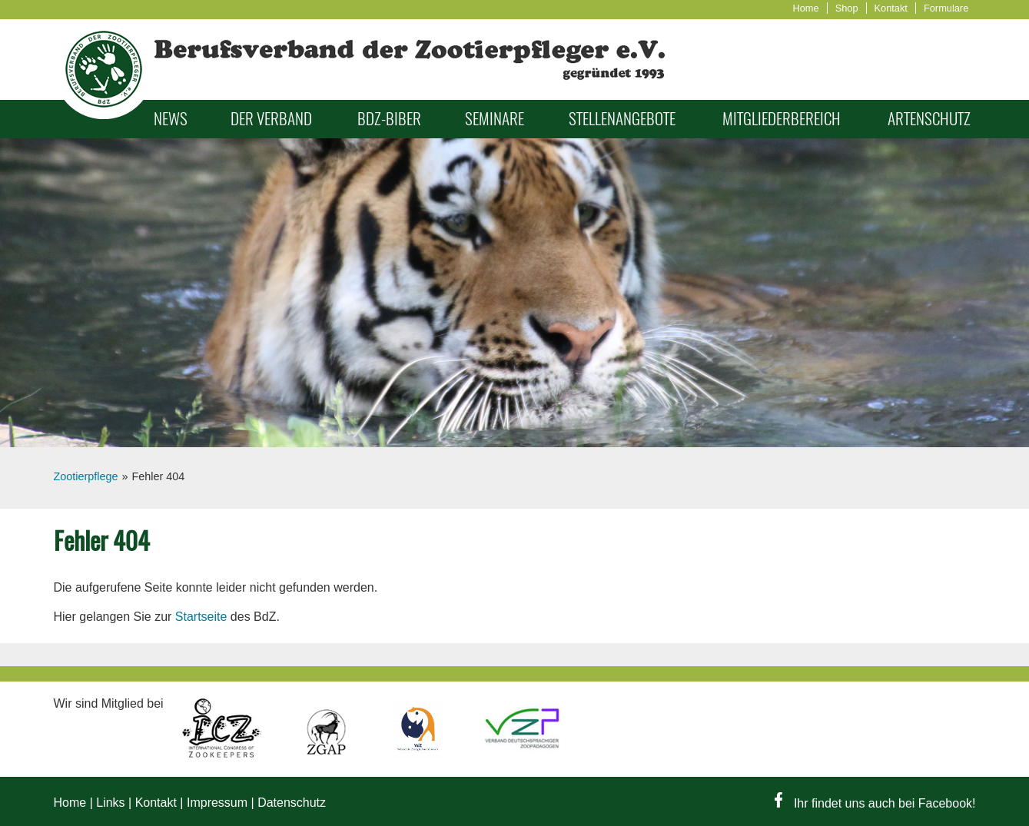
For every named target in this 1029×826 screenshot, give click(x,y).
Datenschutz (291, 802)
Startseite (201, 616)
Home (806, 8)
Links (110, 802)
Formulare (946, 8)
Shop (846, 8)
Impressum (217, 802)
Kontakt (891, 8)
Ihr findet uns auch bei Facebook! (875, 803)
